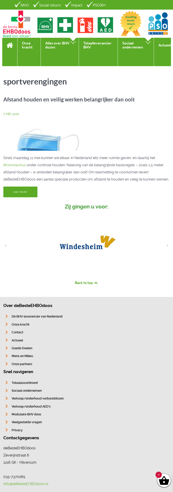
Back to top (86, 283)
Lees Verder (20, 192)
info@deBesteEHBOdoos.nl (25, 484)
